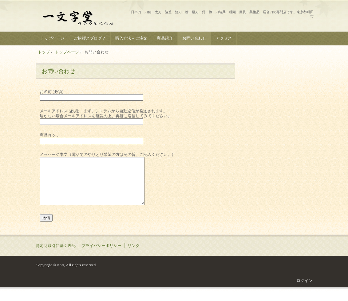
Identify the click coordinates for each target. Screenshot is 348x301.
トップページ (52, 38)
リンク (134, 255)
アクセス (224, 38)
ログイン (304, 289)
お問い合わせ (194, 38)
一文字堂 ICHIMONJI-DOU (82, 17)
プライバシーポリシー (101, 255)
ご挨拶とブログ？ (90, 38)
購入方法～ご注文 (131, 38)
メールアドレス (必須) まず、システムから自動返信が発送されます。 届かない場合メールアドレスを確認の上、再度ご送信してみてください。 (106, 116)
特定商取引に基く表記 (56, 255)
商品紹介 (165, 38)
